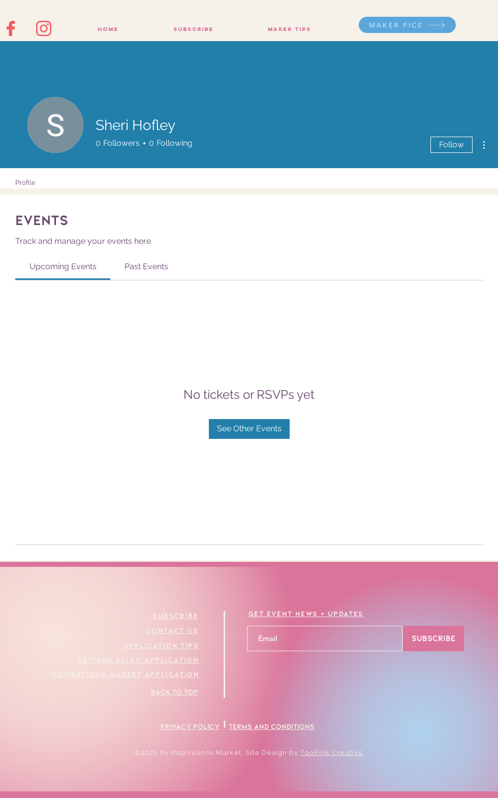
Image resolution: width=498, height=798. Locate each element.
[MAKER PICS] (407, 25)
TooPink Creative (331, 752)
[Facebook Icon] (11, 28)
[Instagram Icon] (43, 28)
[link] (63, 266)
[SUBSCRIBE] (433, 638)
